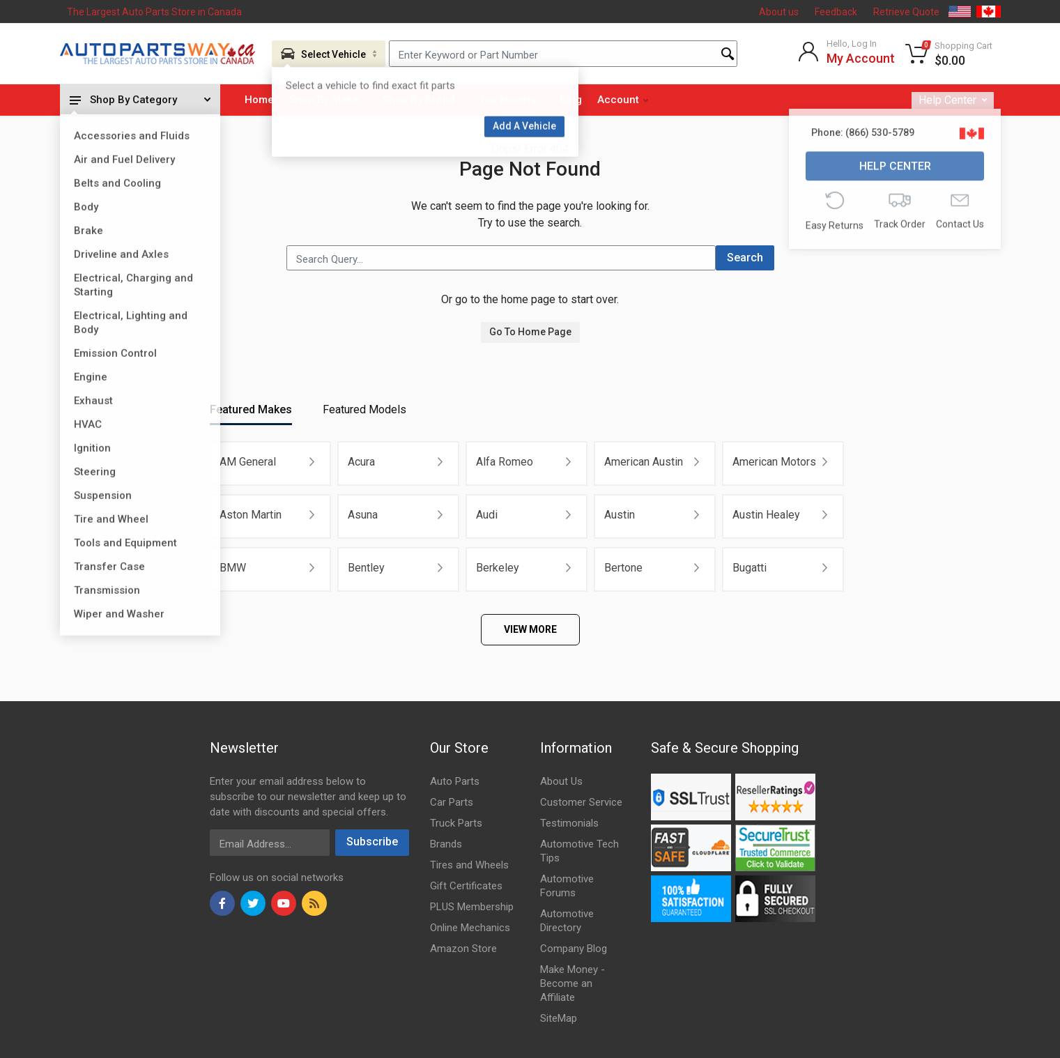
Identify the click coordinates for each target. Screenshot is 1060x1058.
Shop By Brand (423, 99)
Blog (571, 99)
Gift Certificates (466, 886)
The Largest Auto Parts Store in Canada (154, 12)
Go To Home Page (530, 331)
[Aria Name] (328, 53)
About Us (561, 781)
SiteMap (558, 1018)
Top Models (512, 99)
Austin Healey (766, 514)
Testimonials (569, 823)
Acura (361, 461)
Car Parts (451, 802)
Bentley (366, 567)
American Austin (643, 461)
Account (622, 99)
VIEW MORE (530, 629)
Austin (619, 514)
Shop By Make (328, 99)
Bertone (623, 567)
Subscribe (372, 841)
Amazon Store (463, 948)
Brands (446, 844)
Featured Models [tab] (364, 409)
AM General (248, 461)
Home (259, 99)
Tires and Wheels (469, 865)
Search (745, 257)
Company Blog (573, 948)
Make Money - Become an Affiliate (572, 983)
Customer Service (581, 802)
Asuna (363, 514)
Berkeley (497, 567)
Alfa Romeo (504, 461)
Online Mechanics (470, 927)
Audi (487, 514)
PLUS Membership (472, 906)
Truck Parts (456, 823)
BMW (233, 567)
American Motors (774, 461)
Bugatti (749, 567)
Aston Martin (251, 514)
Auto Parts (454, 781)
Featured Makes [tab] (251, 409)
